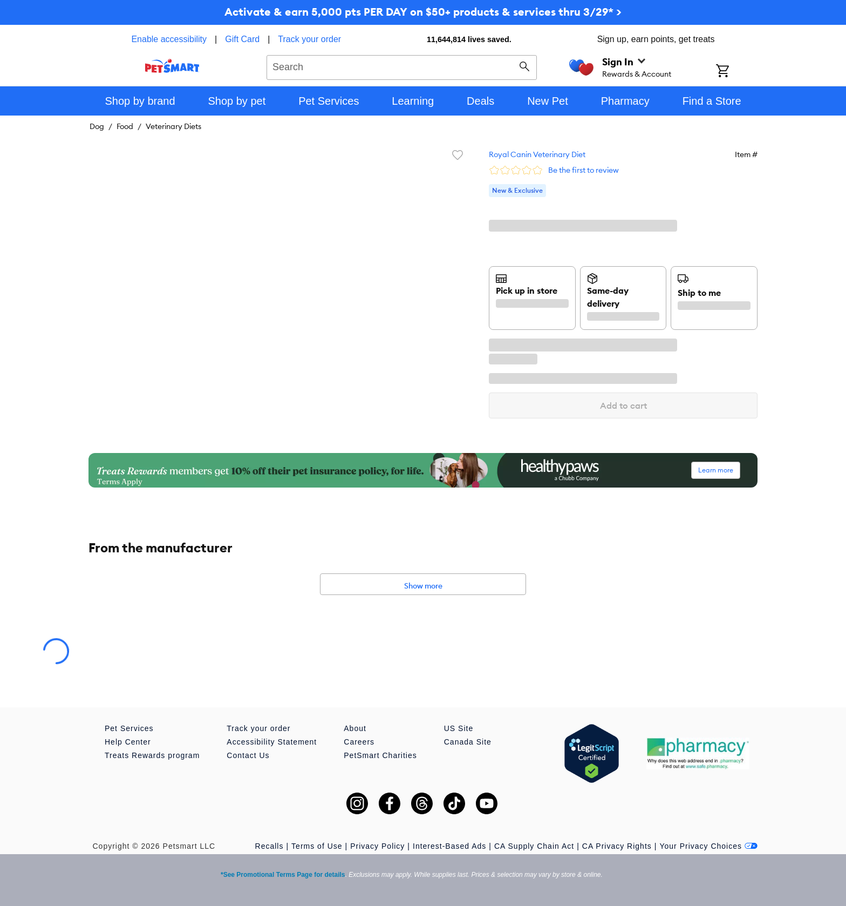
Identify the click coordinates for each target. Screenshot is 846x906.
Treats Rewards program (152, 755)
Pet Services (129, 728)
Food (125, 126)
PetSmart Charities (380, 755)
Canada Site (468, 742)
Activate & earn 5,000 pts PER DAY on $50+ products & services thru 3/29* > (423, 11)
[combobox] (402, 66)
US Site (458, 728)
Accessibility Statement (272, 742)
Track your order (309, 39)
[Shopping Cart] (737, 71)
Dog (97, 126)
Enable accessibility (169, 39)
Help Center (128, 742)
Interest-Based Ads (449, 846)
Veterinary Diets (173, 126)
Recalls (269, 846)
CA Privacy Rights (617, 846)
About (355, 728)
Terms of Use (316, 846)
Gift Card (242, 39)
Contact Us (248, 755)
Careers (359, 742)
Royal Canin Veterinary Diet (537, 154)
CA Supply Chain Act (534, 846)
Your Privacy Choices (708, 846)
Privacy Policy (377, 846)
